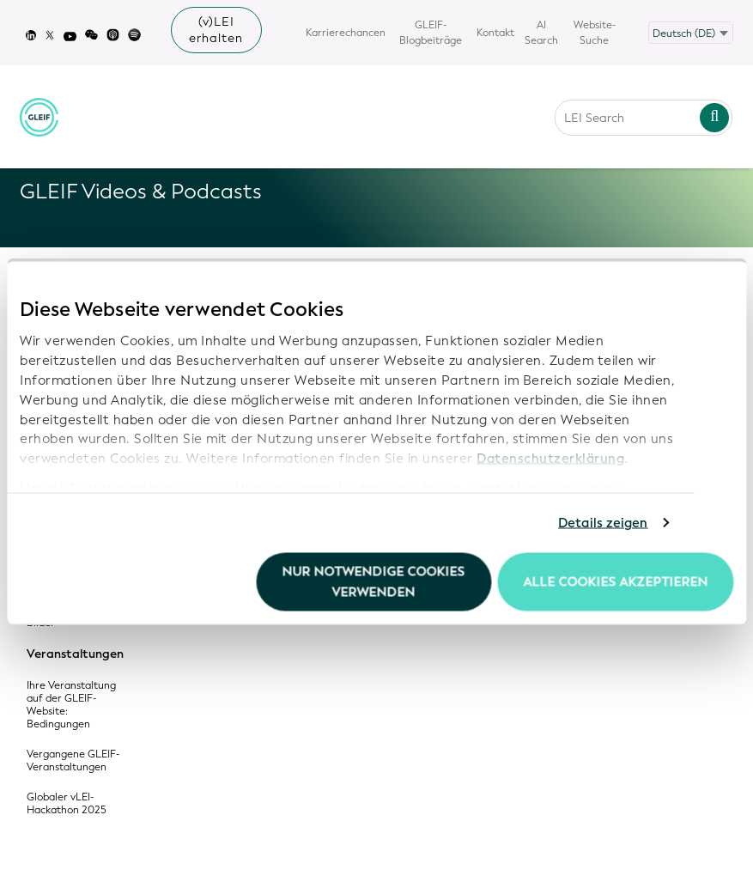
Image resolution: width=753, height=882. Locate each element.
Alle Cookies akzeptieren (615, 581)
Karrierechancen (346, 33)
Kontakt (495, 33)
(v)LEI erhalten (216, 30)
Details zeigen (602, 523)
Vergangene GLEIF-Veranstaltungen (73, 761)
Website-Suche (595, 32)
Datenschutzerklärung (550, 458)
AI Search (541, 32)
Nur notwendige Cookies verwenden (373, 581)
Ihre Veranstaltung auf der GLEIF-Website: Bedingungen (71, 705)
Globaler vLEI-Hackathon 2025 (66, 804)
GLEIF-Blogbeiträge (430, 32)
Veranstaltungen (75, 654)
